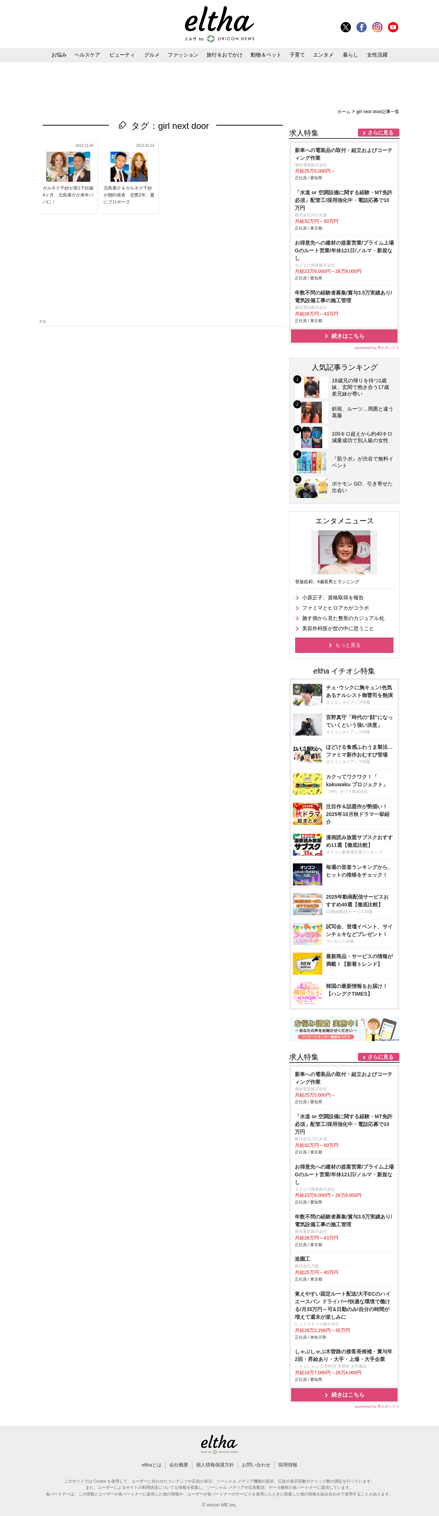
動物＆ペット (266, 55)
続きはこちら (347, 336)
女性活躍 (377, 55)
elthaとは (152, 1465)
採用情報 (287, 1465)
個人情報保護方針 (215, 1465)
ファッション (183, 55)
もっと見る (348, 645)
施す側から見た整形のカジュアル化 (343, 618)
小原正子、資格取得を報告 (333, 597)
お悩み (59, 55)
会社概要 (178, 1465)
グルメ (152, 55)
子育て (297, 55)
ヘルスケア (87, 55)
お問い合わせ (256, 1465)
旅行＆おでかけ (225, 55)
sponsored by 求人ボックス (377, 348)
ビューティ (122, 55)
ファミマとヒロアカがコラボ (335, 608)
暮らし (350, 55)
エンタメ (323, 55)
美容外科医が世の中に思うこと (338, 628)
